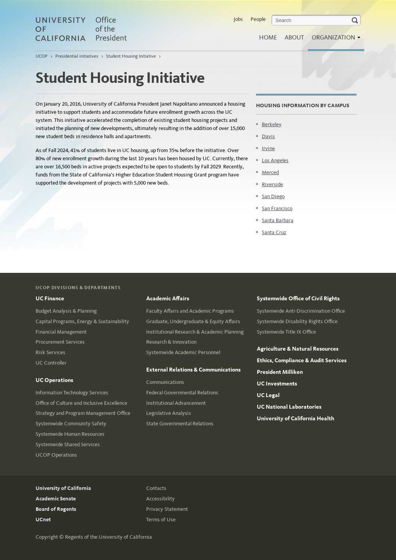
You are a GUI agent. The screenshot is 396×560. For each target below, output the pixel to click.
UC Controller (51, 363)
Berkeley (272, 124)
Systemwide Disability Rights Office (297, 321)
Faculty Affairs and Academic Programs (190, 311)
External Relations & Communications (193, 369)
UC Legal (268, 395)
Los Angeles (275, 160)
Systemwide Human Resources (70, 434)
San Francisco (277, 208)
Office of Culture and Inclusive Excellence (81, 403)
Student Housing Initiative (131, 56)
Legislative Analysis (168, 413)
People (258, 19)
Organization (334, 40)
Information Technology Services (72, 392)
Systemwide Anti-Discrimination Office (301, 311)
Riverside (272, 184)
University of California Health (295, 418)
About (294, 37)
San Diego (273, 196)
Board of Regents (56, 509)
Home (268, 37)
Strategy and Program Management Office (83, 413)
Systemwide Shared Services (68, 444)
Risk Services (50, 352)
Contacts (156, 488)
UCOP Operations (56, 455)
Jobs (238, 19)
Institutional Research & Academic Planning (195, 332)
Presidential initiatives (76, 56)
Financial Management (61, 332)
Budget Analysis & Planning (66, 311)
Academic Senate (56, 498)
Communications (165, 382)
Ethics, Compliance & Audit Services (301, 360)
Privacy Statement (167, 509)
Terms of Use (161, 519)
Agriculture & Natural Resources (297, 348)
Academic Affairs (167, 298)
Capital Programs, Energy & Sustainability (82, 321)
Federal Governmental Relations (182, 392)
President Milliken (280, 371)
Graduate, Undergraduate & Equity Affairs (193, 321)
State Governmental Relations (179, 423)
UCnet (43, 519)
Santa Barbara (278, 220)
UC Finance (50, 298)
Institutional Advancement (176, 403)
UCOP (42, 56)
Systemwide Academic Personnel (183, 352)
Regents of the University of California (108, 537)
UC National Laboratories (289, 406)
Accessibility (160, 498)
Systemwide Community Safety (71, 423)
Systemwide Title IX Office (286, 332)
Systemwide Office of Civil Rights (298, 298)
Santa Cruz (274, 232)
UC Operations (54, 380)
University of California (63, 488)
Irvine (268, 148)
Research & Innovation (171, 342)
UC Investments (277, 383)
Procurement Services (60, 342)
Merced (270, 172)
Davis (268, 136)
